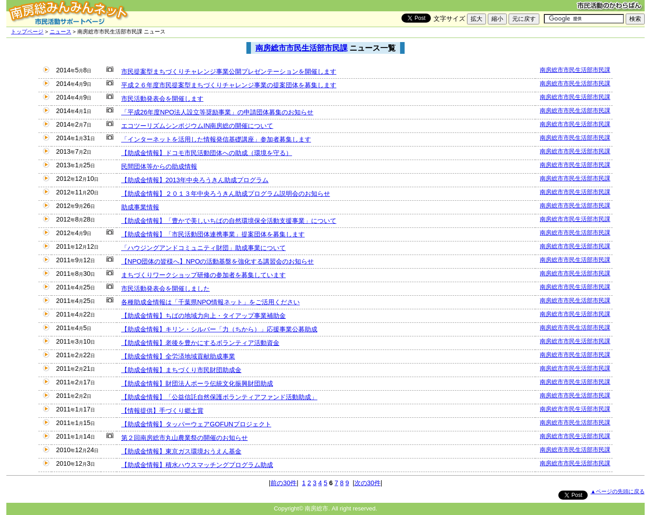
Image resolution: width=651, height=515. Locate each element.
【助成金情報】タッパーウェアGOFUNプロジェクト (196, 424)
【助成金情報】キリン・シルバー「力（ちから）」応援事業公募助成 (219, 329)
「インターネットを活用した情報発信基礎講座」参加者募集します (216, 139)
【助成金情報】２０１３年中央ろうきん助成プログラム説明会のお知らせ (225, 193)
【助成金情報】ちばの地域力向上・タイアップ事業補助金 (203, 315)
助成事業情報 (140, 207)
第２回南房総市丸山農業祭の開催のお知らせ (184, 437)
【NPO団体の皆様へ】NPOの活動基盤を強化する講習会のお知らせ (217, 261)
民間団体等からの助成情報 (159, 166)
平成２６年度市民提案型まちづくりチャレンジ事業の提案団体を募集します (228, 85)
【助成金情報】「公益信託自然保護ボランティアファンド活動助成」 (219, 397)
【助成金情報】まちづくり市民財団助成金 (181, 369)
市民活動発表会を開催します (162, 98)
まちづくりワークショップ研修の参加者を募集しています (203, 275)
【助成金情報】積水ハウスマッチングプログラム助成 (197, 464)
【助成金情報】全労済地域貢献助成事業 (178, 356)
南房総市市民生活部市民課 (301, 47)
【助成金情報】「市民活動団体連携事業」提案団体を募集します (213, 234)
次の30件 (367, 483)
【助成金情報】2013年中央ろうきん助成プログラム (195, 180)
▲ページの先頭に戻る (617, 491)
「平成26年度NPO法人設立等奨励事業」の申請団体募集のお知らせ (217, 112)
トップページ (27, 31)
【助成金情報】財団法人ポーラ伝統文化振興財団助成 (197, 383)
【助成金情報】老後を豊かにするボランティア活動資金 (200, 342)
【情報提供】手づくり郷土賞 (162, 410)
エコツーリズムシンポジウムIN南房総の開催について (197, 125)
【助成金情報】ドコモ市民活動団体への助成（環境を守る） (206, 152)
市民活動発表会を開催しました (165, 288)
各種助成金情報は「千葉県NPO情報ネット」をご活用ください (210, 302)
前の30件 (283, 483)
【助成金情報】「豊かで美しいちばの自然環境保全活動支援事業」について (228, 220)
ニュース (60, 31)
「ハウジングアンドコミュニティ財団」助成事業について (203, 247)
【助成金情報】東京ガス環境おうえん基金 (181, 451)
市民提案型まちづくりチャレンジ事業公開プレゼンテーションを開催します (228, 71)
